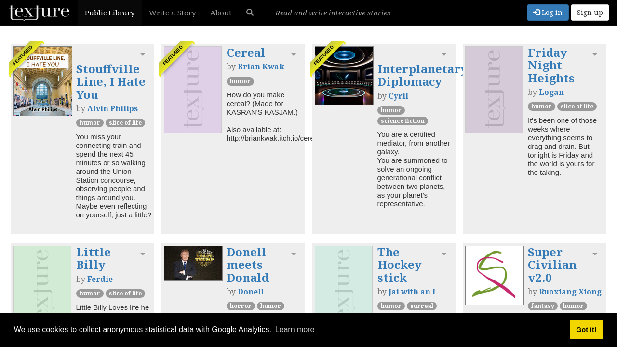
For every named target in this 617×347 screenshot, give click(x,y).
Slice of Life (125, 123)
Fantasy (542, 306)
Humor (90, 123)
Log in (548, 12)
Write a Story (172, 12)
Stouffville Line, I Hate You (111, 81)
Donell (251, 291)
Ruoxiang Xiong (570, 291)
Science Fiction (403, 121)
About (221, 12)
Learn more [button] (295, 329)
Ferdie (100, 279)
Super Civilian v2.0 (552, 264)
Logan (551, 92)
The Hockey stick (399, 264)
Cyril (398, 96)
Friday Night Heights (551, 65)
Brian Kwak (261, 66)
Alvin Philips (112, 108)
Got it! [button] (586, 330)
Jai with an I (412, 291)
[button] (250, 12)
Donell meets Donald (248, 264)
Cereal (246, 52)
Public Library (109, 12)
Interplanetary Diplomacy (422, 75)
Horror (241, 306)
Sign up (590, 12)
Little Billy (93, 258)
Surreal (421, 306)
